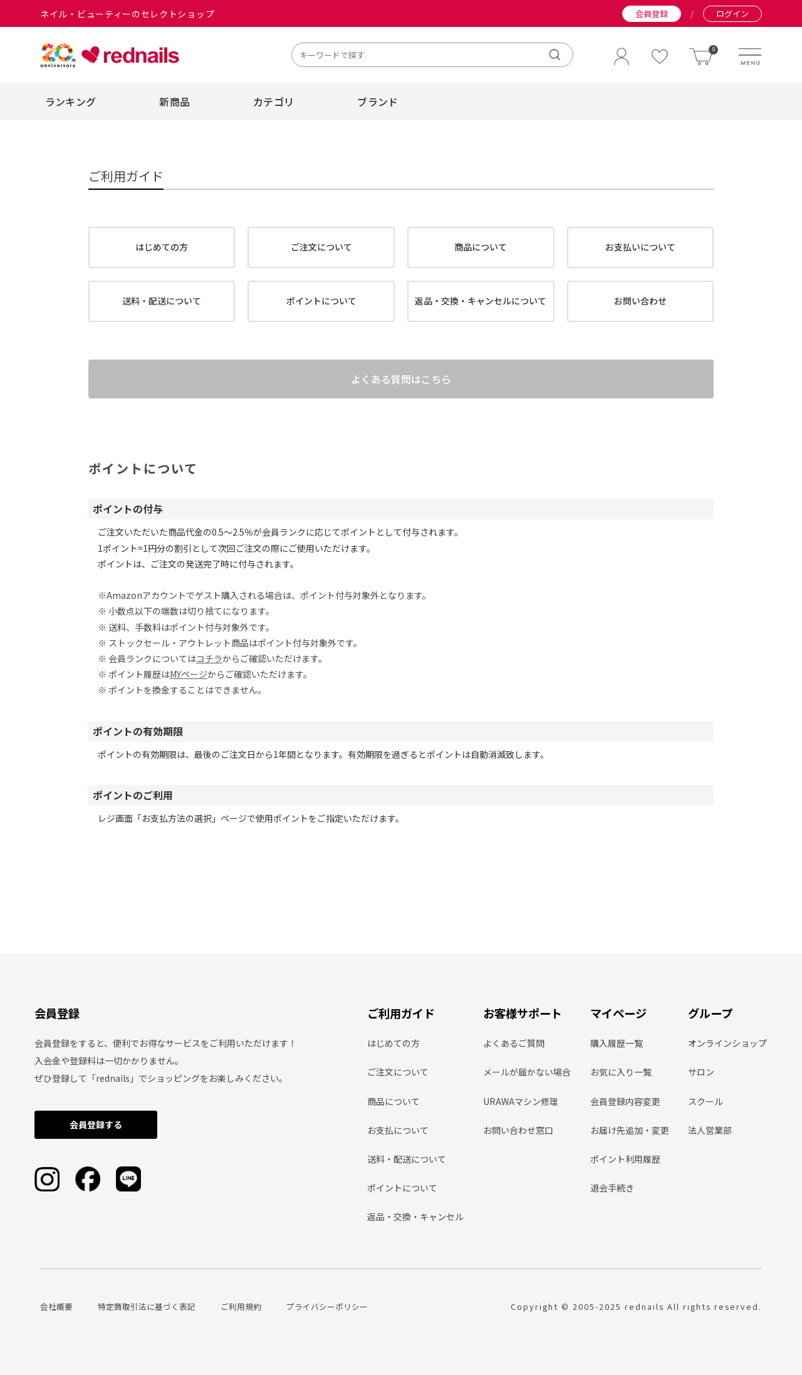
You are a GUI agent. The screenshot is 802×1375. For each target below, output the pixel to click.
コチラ (209, 669)
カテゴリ (273, 101)
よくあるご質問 (513, 1043)
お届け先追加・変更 (629, 1130)
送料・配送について (161, 300)
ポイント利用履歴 (625, 1159)
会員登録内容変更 (625, 1101)
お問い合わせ (640, 300)
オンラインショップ (727, 1043)
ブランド (377, 101)
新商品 (174, 101)
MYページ (188, 685)
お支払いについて (640, 247)
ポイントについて (321, 300)
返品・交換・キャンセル (415, 1216)
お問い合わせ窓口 (518, 1130)
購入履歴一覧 (616, 1043)
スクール (705, 1101)
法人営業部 (710, 1130)
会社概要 (56, 1306)
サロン (701, 1072)
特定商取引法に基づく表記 (146, 1306)
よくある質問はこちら (401, 384)
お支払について (398, 1130)
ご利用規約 (241, 1306)
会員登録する (96, 1124)
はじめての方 (161, 247)
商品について (480, 247)
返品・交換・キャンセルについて (480, 300)
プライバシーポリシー (327, 1306)
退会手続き (612, 1187)
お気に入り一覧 (621, 1072)
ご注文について (321, 247)
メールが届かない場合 (527, 1072)
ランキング (70, 101)
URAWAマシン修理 (520, 1101)
